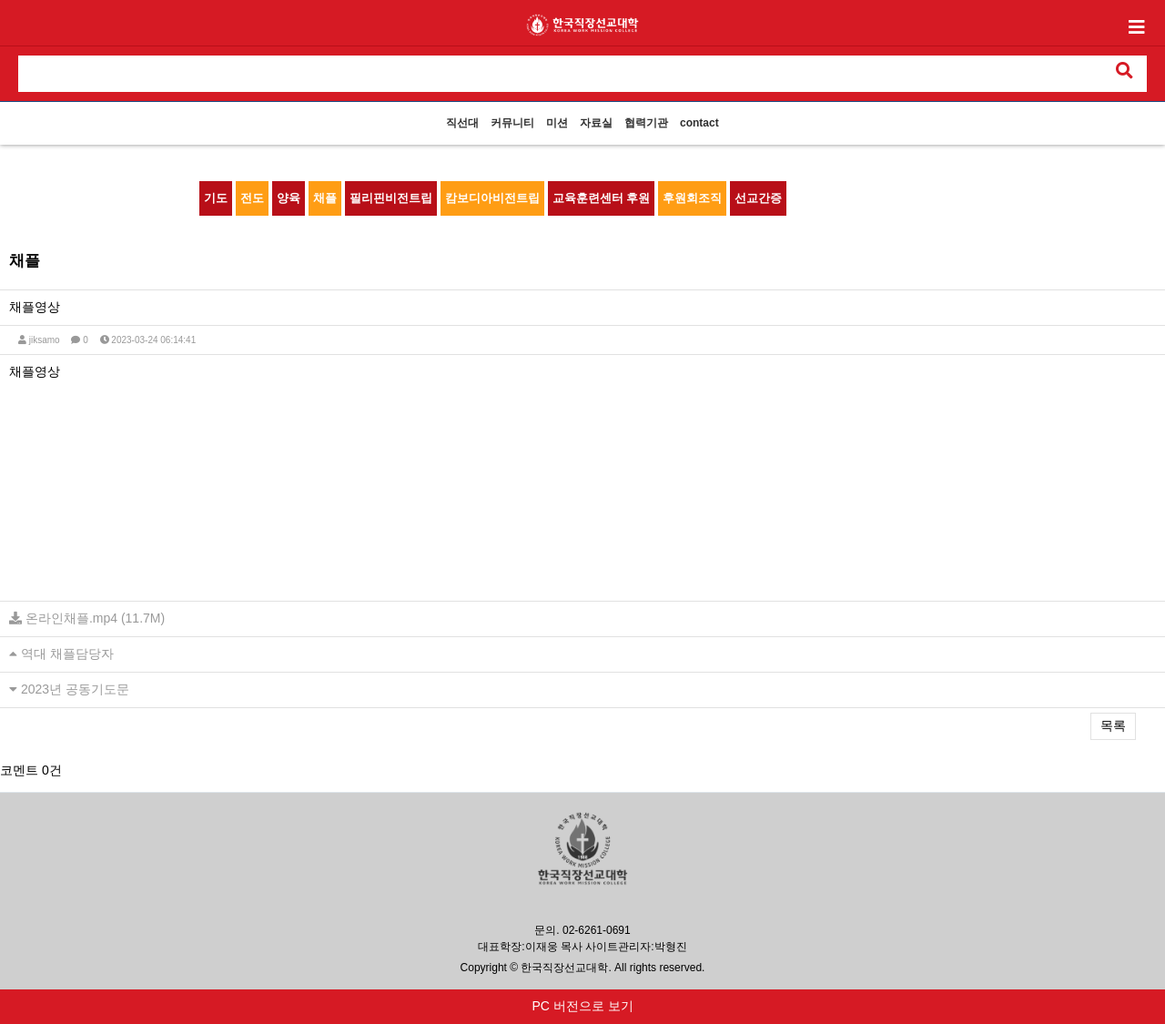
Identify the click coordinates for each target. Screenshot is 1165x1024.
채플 (325, 198)
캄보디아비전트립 (492, 198)
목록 (1113, 725)
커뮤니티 (512, 123)
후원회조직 (692, 198)
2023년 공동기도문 (75, 689)
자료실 (596, 123)
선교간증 (758, 198)
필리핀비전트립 (391, 198)
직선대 (462, 123)
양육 (288, 198)
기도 (216, 198)
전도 (252, 198)
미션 (557, 123)
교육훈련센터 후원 (601, 198)
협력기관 (646, 123)
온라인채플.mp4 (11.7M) (95, 618)
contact (699, 123)
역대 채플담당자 (67, 653)
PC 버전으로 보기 (582, 1006)
